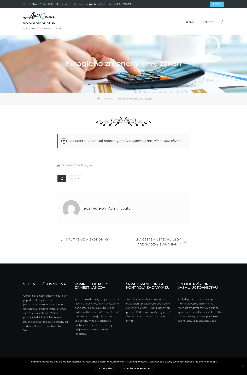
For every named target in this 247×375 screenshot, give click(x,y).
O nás (190, 22)
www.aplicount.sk (39, 23)
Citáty (217, 4)
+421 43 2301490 (123, 4)
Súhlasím (105, 368)
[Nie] (242, 366)
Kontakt (207, 22)
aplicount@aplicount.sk (91, 4)
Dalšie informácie (137, 368)
